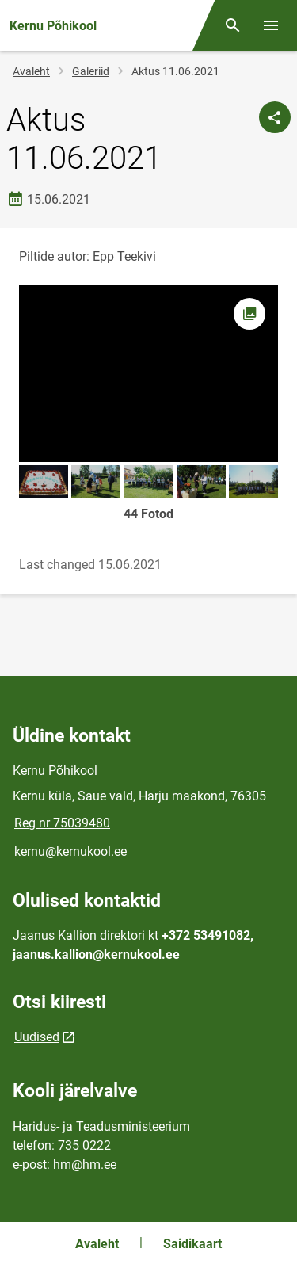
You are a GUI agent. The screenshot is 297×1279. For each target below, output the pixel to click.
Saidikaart (192, 1243)
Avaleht (31, 71)
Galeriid (90, 71)
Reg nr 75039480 (62, 822)
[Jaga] (275, 117)
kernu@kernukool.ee (70, 851)
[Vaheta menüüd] (270, 25)
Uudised (36, 1036)
